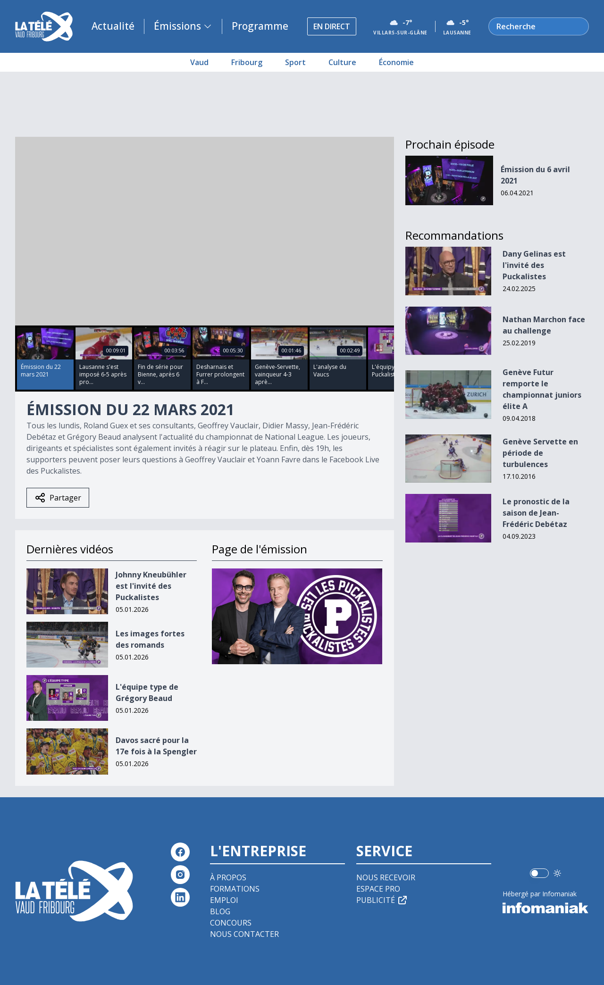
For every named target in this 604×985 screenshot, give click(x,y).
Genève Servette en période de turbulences (540, 452)
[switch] (539, 873)
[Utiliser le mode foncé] (557, 873)
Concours (231, 923)
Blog (220, 911)
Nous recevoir (385, 877)
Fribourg (246, 62)
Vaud (199, 62)
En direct (331, 26)
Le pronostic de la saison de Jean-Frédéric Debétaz (536, 512)
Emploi (224, 900)
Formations (235, 889)
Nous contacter (244, 934)
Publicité (382, 900)
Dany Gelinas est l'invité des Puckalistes (534, 265)
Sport (295, 62)
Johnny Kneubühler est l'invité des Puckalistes (151, 585)
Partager (57, 497)
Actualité (113, 26)
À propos (228, 877)
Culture (342, 62)
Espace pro (378, 889)
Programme (260, 26)
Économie (396, 62)
